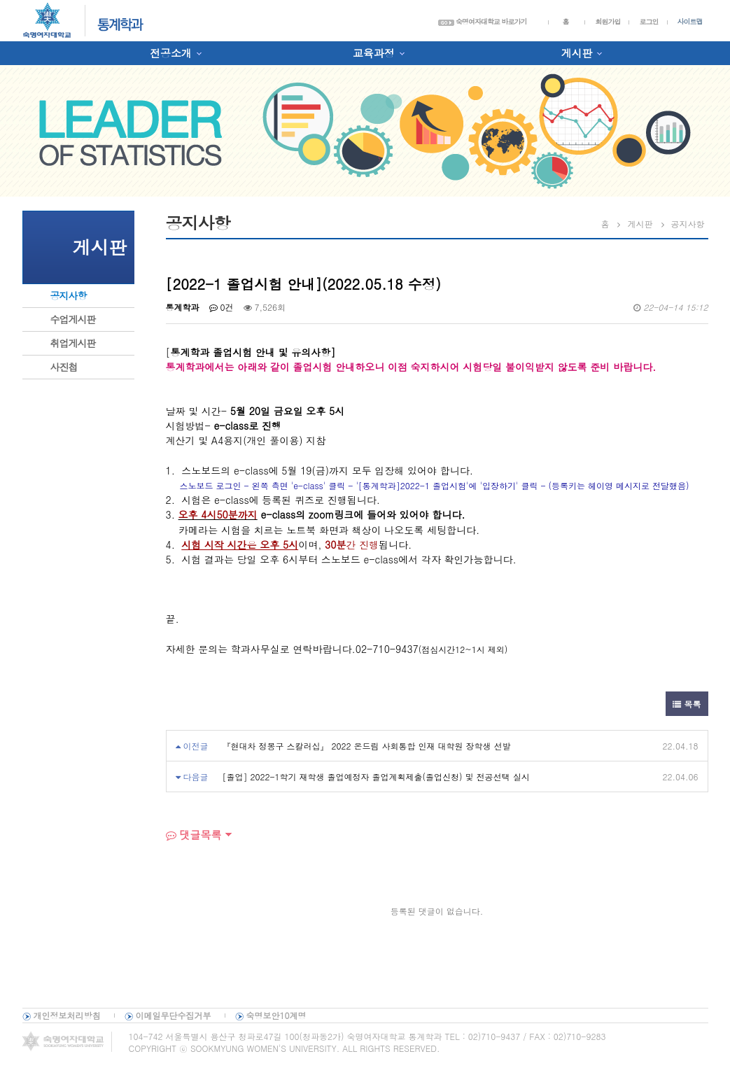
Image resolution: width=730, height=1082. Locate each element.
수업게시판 (73, 319)
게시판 (576, 52)
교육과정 (374, 52)
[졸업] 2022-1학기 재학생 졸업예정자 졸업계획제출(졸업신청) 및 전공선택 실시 (376, 776)
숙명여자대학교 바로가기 (482, 22)
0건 (221, 307)
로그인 (648, 22)
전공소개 (171, 52)
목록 (687, 704)
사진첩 (64, 367)
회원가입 (607, 22)
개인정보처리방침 (67, 1015)
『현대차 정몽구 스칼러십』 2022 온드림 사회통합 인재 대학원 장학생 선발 (367, 746)
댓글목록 (194, 834)
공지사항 (68, 295)
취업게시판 (73, 343)
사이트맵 (690, 22)
